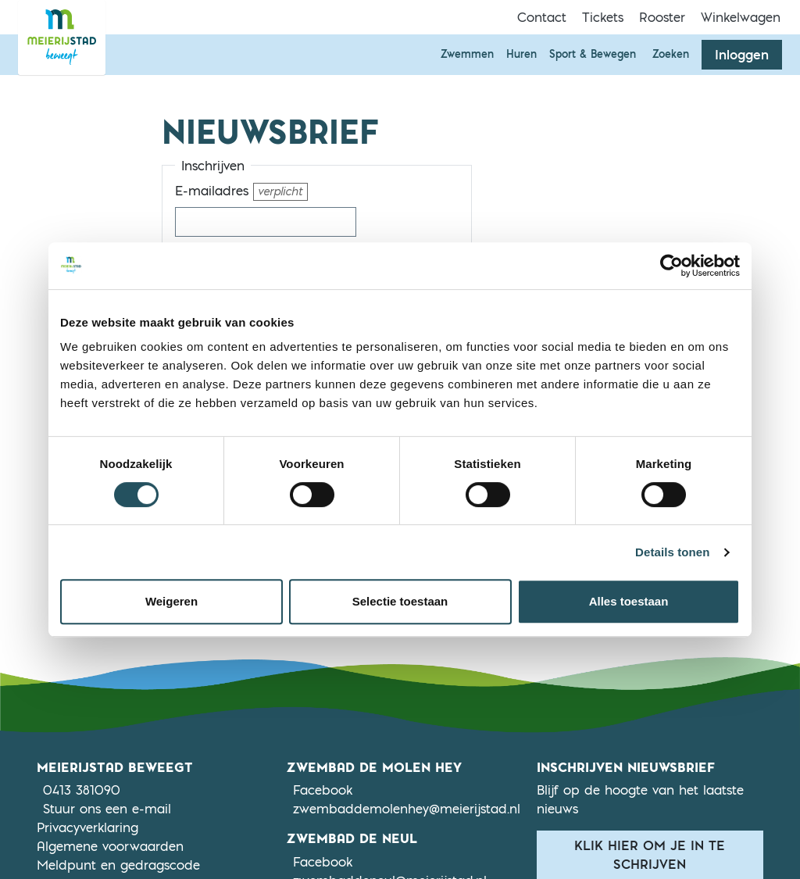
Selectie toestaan (400, 601)
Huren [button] (521, 54)
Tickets (602, 17)
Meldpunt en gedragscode (118, 865)
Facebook (322, 789)
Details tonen (672, 552)
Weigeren (171, 601)
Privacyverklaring (87, 827)
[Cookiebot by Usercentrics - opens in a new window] (671, 265)
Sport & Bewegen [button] (592, 54)
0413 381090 (81, 790)
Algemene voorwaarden (110, 846)
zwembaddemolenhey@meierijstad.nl (406, 808)
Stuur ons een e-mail (107, 808)
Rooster (662, 17)
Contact (541, 17)
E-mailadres (241, 192)
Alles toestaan (629, 601)
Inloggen (742, 55)
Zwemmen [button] (467, 54)
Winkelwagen (740, 17)
